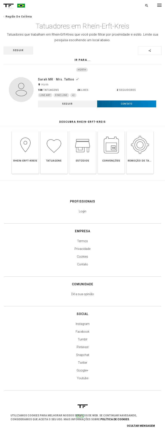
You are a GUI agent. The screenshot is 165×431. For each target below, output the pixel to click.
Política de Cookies (114, 419)
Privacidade (82, 249)
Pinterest (83, 347)
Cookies (82, 256)
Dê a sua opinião (82, 294)
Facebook (82, 331)
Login (82, 211)
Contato (82, 264)
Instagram (83, 324)
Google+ (82, 370)
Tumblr (82, 339)
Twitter (82, 362)
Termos (82, 241)
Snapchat (82, 355)
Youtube (82, 378)
